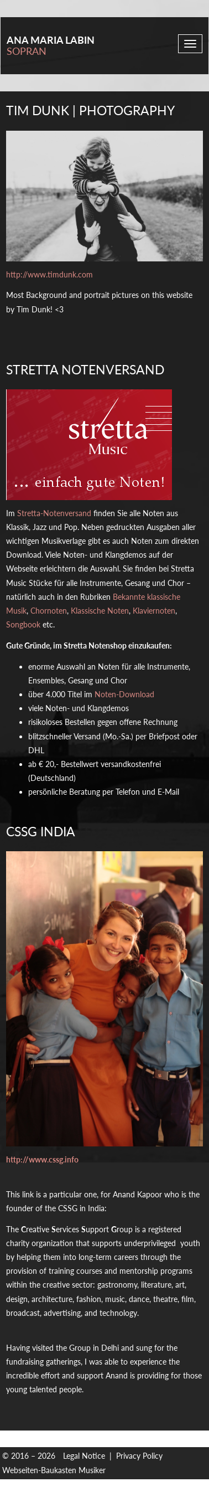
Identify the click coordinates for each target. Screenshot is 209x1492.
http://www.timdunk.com (49, 274)
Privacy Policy (139, 1455)
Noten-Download (124, 694)
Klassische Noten (100, 610)
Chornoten (48, 610)
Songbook (23, 624)
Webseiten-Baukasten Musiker (54, 1470)
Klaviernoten (154, 610)
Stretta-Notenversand (54, 513)
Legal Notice (84, 1455)
